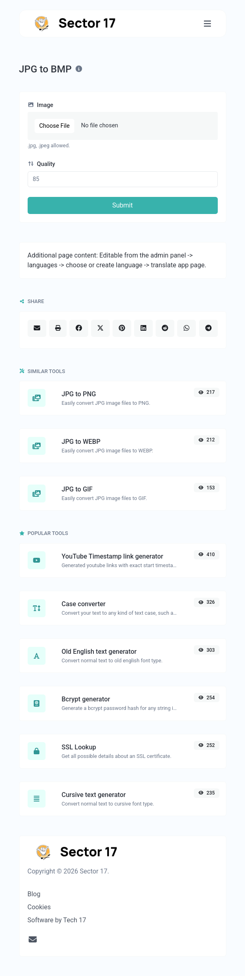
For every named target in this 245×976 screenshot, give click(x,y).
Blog (34, 894)
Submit (122, 205)
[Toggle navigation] (207, 24)
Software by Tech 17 (57, 920)
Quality (41, 164)
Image (41, 105)
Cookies (39, 907)
